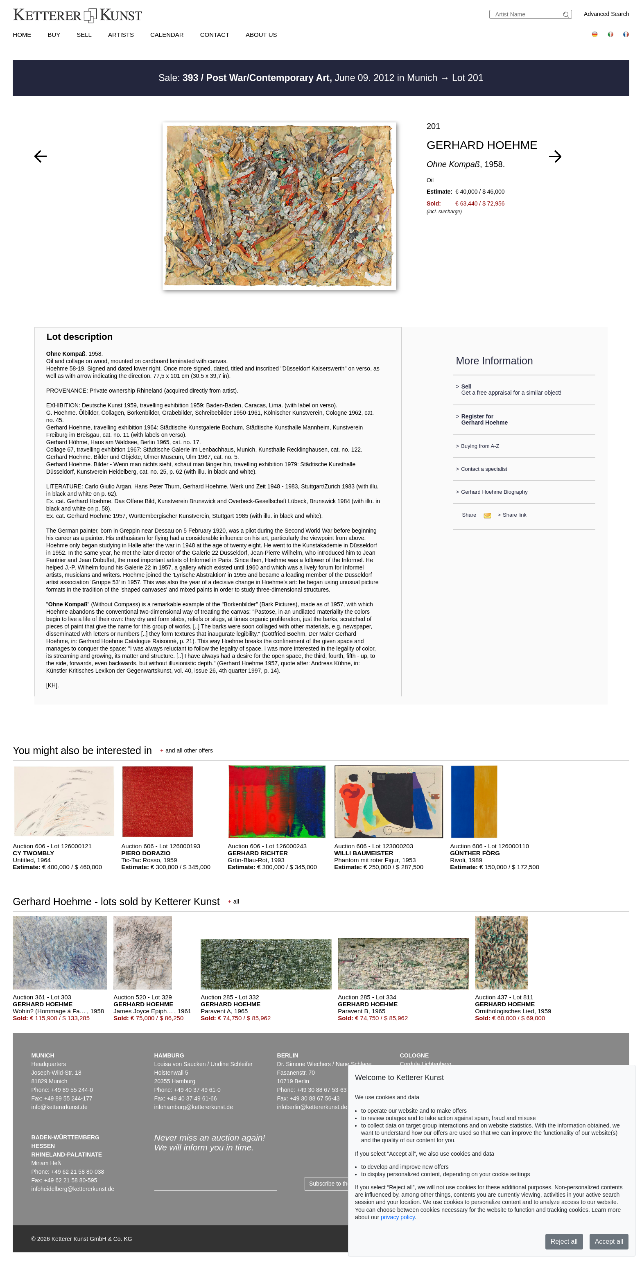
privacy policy (398, 1217)
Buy (53, 34)
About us (261, 34)
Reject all (564, 1241)
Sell (84, 34)
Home (22, 34)
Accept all (609, 1241)
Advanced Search (606, 14)
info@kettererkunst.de (60, 1107)
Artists (121, 34)
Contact (214, 34)
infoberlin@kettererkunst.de (312, 1107)
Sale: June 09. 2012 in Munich (299, 77)
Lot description (80, 337)
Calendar (167, 34)
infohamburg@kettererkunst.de (193, 1107)
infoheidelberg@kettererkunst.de (73, 1189)
